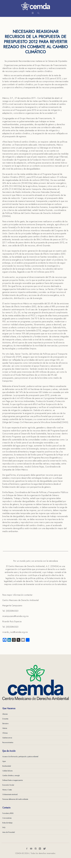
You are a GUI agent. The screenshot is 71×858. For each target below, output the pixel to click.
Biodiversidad (6, 766)
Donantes (5, 719)
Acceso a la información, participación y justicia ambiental (20, 756)
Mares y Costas (7, 790)
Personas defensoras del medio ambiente (15, 799)
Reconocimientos (7, 742)
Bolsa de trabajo (7, 823)
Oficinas (4, 733)
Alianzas (4, 714)
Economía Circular (8, 785)
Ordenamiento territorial (9, 794)
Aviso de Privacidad (8, 832)
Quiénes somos (7, 738)
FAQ (3, 827)
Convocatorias (6, 818)
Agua (4, 761)
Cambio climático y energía (11, 775)
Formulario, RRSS (7, 813)
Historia (4, 728)
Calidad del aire (7, 771)
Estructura (5, 723)
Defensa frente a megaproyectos (12, 780)
